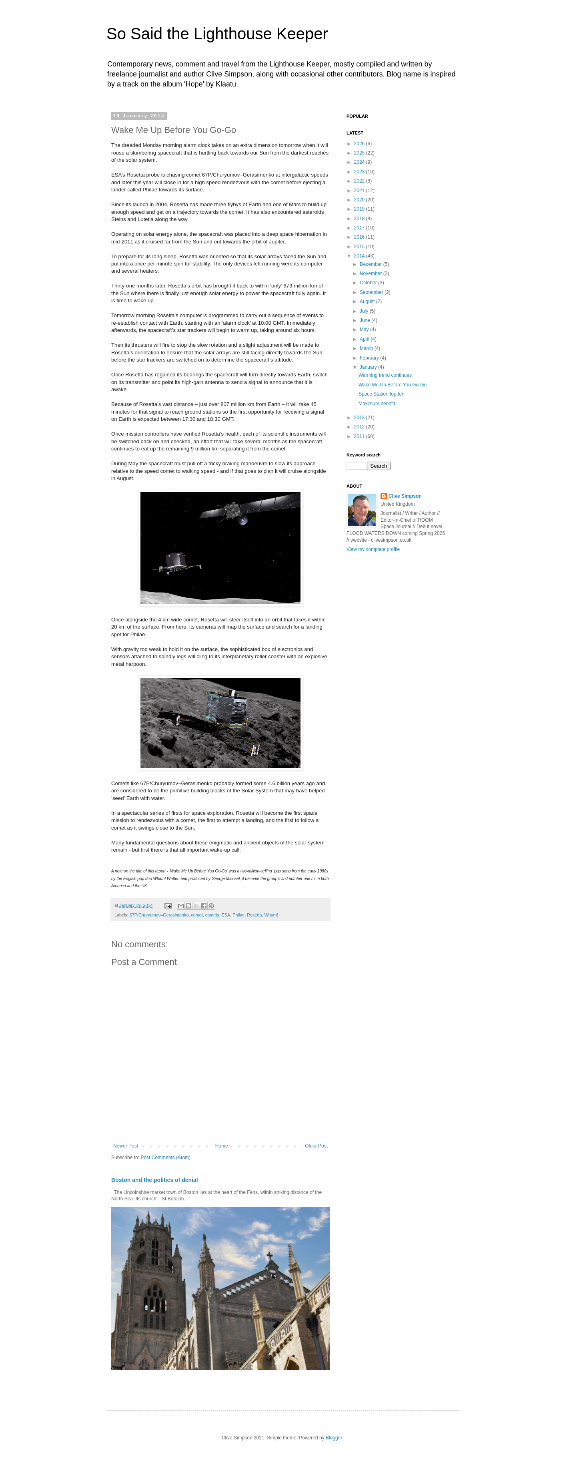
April (365, 339)
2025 (360, 153)
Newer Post (125, 1146)
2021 (360, 190)
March (367, 348)
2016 (360, 237)
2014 (360, 256)
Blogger (334, 1438)
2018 (360, 218)
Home (221, 1146)
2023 (360, 172)
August (368, 301)
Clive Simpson (405, 496)
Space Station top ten (382, 394)
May (365, 329)
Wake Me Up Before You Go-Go (393, 385)
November (371, 273)
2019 (360, 209)
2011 (360, 436)
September (372, 292)
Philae (238, 914)
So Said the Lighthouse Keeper (217, 33)
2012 (360, 427)
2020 (360, 200)
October (369, 282)
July (365, 311)
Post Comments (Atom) (165, 1157)
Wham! (271, 914)
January (369, 367)
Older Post (316, 1146)
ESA (226, 914)
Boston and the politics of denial (154, 1180)
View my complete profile (373, 549)
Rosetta (254, 914)
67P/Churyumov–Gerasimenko (159, 914)
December (371, 264)
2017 (360, 228)
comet (196, 914)
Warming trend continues (385, 375)
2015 (360, 246)
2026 (360, 144)
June (365, 320)
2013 (360, 417)
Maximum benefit (377, 403)
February (370, 358)
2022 (360, 181)
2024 (360, 162)
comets (212, 914)
